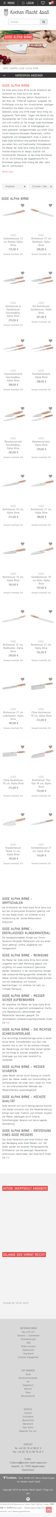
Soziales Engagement (28, 1357)
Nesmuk (28, 1388)
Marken (14, 68)
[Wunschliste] (43, 3)
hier (8, 1022)
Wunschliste (28, 1420)
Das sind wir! (28, 1331)
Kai (28, 1381)
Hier (21, 985)
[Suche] (43, 22)
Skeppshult (28, 1385)
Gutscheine (28, 1416)
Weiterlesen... (8, 171)
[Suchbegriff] (24, 22)
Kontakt (28, 1413)
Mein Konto (28, 1427)
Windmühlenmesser (28, 1377)
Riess (28, 1392)
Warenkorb (28, 1423)
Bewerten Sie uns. (28, 1431)
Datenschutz (28, 1349)
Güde (21, 68)
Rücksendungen (28, 1339)
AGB (28, 1342)
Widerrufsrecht (28, 1346)
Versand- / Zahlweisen (28, 1335)
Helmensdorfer (28, 1396)
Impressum (28, 1353)
